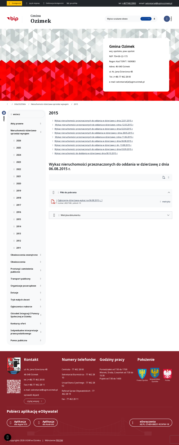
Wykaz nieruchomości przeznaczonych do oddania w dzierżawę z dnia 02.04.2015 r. (92, 128)
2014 (17, 226)
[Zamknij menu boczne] (4, 116)
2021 (17, 176)
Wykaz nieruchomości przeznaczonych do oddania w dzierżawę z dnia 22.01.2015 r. (92, 120)
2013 (17, 233)
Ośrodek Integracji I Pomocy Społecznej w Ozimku (26, 315)
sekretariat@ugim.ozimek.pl (44, 389)
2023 (17, 162)
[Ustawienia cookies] (7, 437)
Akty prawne (26, 123)
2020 (17, 183)
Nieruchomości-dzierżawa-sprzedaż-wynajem (26, 132)
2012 (17, 240)
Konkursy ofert (26, 323)
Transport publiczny (26, 278)
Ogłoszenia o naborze (26, 306)
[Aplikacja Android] (45, 422)
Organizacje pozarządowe (26, 285)
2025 (17, 147)
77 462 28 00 (39, 379)
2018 (17, 197)
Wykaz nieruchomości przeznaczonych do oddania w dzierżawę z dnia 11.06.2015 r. (92, 137)
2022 (17, 169)
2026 (17, 140)
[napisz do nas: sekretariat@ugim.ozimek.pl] (158, 3)
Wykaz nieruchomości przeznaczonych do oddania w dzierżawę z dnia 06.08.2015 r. (92, 141)
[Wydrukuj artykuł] (164, 177)
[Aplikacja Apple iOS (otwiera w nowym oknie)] (18, 422)
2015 (17, 219)
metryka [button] (165, 201)
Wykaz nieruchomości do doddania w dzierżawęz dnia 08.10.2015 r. (85, 153)
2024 (17, 154)
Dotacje (26, 292)
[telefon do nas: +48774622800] (129, 3)
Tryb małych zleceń (26, 299)
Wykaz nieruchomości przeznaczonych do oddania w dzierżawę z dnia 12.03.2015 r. (92, 124)
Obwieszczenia (26, 261)
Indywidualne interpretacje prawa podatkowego (26, 332)
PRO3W (59, 440)
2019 (17, 190)
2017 (17, 205)
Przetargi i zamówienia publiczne (26, 270)
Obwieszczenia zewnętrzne (26, 254)
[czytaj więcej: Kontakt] (34, 401)
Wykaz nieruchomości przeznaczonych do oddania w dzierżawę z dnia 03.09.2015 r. (92, 149)
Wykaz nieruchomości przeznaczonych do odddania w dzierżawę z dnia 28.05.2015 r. (93, 133)
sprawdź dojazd (31, 395)
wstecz (15, 114)
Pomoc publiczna (26, 340)
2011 (17, 247)
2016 (17, 212)
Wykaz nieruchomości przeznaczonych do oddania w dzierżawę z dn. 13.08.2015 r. (91, 145)
